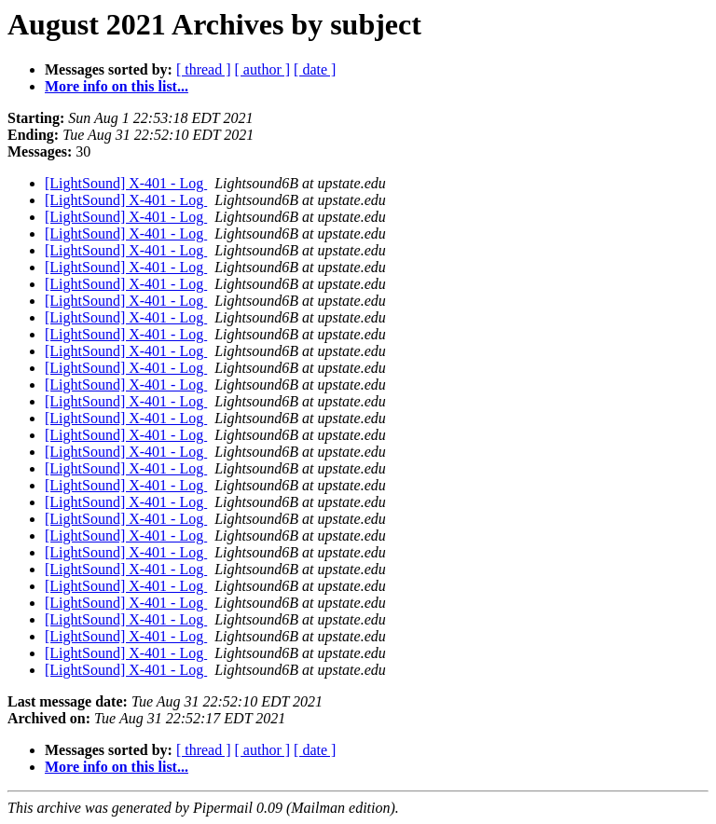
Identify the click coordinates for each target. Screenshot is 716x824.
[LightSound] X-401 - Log (126, 183)
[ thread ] (203, 69)
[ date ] (315, 69)
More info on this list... (116, 86)
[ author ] (263, 69)
